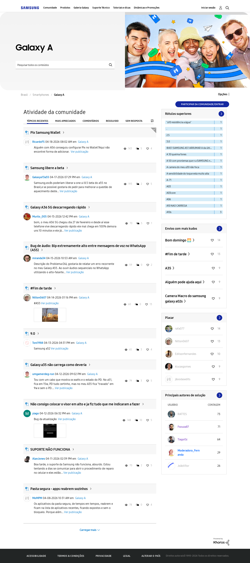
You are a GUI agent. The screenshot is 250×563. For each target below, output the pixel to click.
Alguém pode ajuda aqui (183, 282)
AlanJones (38, 458)
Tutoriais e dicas (121, 7)
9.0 (32, 333)
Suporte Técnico (101, 7)
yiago (35, 413)
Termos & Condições (70, 556)
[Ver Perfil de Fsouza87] (183, 426)
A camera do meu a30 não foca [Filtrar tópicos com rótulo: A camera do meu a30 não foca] (182, 167)
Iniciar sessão (208, 7)
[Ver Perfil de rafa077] (179, 328)
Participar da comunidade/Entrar (202, 104)
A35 (168, 268)
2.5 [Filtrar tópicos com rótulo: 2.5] (168, 135)
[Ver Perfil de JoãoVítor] (183, 465)
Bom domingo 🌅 (178, 240)
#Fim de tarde (41, 288)
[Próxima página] (221, 113)
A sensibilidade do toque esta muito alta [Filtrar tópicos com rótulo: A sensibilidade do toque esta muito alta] (187, 173)
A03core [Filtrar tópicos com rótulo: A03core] (171, 192)
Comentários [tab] (91, 121)
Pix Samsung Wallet (45, 132)
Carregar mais (88, 530)
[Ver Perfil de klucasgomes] (183, 366)
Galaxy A (83, 141)
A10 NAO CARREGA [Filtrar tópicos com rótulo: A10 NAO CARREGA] (176, 205)
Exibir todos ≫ (194, 228)
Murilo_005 (39, 216)
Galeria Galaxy (81, 7)
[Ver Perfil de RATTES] (182, 414)
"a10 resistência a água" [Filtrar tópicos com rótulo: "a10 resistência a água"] (178, 122)
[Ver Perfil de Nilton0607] (182, 341)
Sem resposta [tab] (134, 121)
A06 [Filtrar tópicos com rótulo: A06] (168, 199)
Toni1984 (37, 342)
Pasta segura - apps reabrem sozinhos (59, 489)
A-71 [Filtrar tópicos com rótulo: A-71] (168, 180)
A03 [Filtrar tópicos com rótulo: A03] (168, 186)
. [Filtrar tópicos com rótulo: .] (166, 128)
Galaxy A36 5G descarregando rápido (58, 207)
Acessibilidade (36, 556)
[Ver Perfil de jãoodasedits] (182, 379)
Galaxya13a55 (40, 177)
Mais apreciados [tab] (65, 121)
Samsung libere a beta (47, 168)
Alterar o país (151, 556)
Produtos (65, 7)
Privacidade (104, 556)
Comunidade (50, 7)
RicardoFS (38, 141)
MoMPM (37, 498)
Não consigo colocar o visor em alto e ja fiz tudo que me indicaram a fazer (85, 404)
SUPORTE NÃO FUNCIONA (50, 449)
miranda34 (38, 258)
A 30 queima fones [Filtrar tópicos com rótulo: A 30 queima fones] (176, 154)
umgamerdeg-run (43, 374)
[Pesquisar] (65, 65)
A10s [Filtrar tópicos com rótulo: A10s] (168, 212)
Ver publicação (79, 151)
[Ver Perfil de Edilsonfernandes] (185, 354)
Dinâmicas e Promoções (146, 7)
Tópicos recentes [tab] (37, 121)
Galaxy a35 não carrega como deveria (58, 365)
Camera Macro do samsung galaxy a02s (185, 298)
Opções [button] (222, 94)
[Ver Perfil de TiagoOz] (182, 439)
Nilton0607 (39, 297)
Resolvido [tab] (112, 121)
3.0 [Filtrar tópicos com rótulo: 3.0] (168, 141)
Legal (127, 556)
